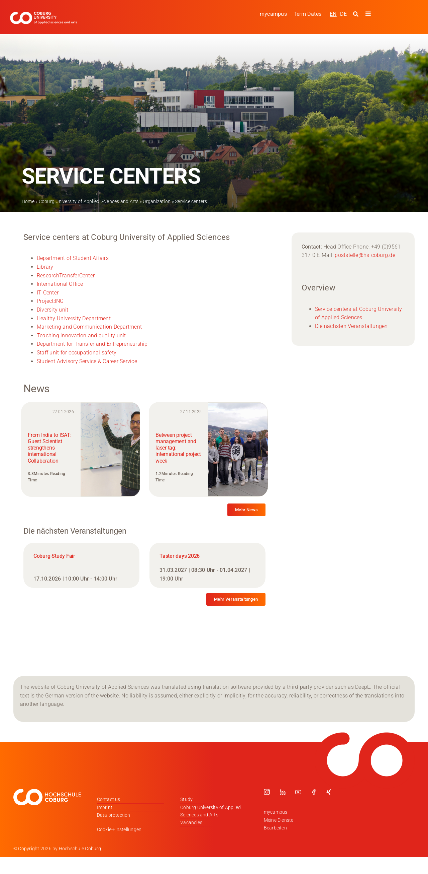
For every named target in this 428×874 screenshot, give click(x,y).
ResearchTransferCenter (66, 275)
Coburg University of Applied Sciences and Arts (89, 201)
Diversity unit (52, 310)
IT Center (48, 292)
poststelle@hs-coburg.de (365, 255)
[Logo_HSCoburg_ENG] (43, 14)
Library (45, 267)
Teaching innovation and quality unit (81, 335)
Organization (157, 201)
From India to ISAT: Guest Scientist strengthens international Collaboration (49, 448)
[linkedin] (283, 792)
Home (28, 201)
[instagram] (267, 792)
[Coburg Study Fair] (81, 565)
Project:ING (50, 301)
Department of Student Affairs (73, 258)
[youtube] (298, 792)
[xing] (328, 792)
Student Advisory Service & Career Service (87, 361)
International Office (60, 284)
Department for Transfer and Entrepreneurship (92, 344)
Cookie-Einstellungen (119, 829)
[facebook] (314, 792)
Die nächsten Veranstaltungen (351, 326)
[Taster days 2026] (207, 565)
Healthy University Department (74, 318)
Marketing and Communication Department (89, 327)
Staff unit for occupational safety (76, 352)
